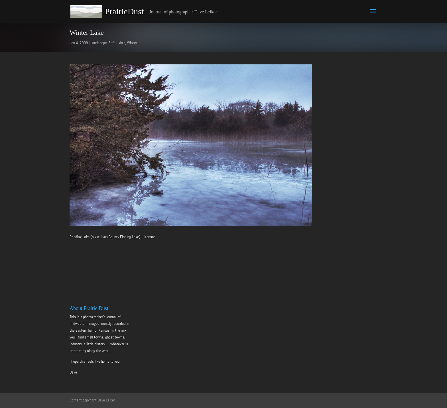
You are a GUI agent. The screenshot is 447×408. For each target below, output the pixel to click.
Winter (132, 42)
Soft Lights (117, 42)
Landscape (99, 42)
